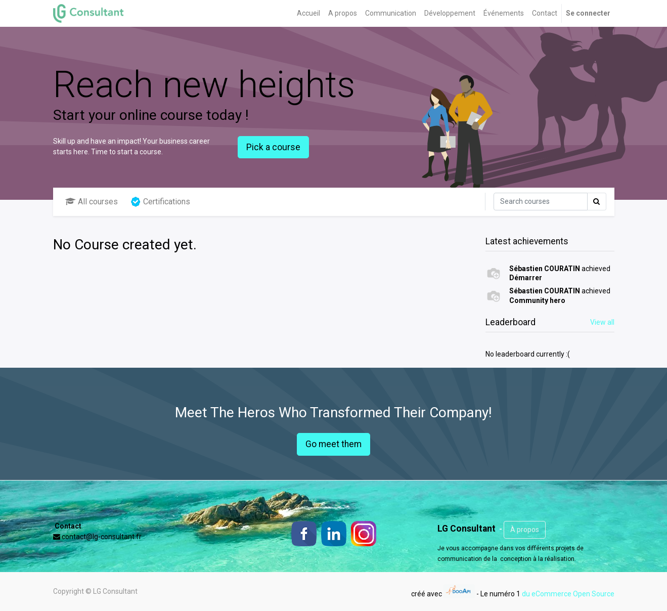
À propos (524, 530)
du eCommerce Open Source (568, 593)
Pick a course (273, 147)
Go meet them (333, 444)
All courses (91, 201)
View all (602, 322)
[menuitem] (308, 13)
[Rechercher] (541, 201)
